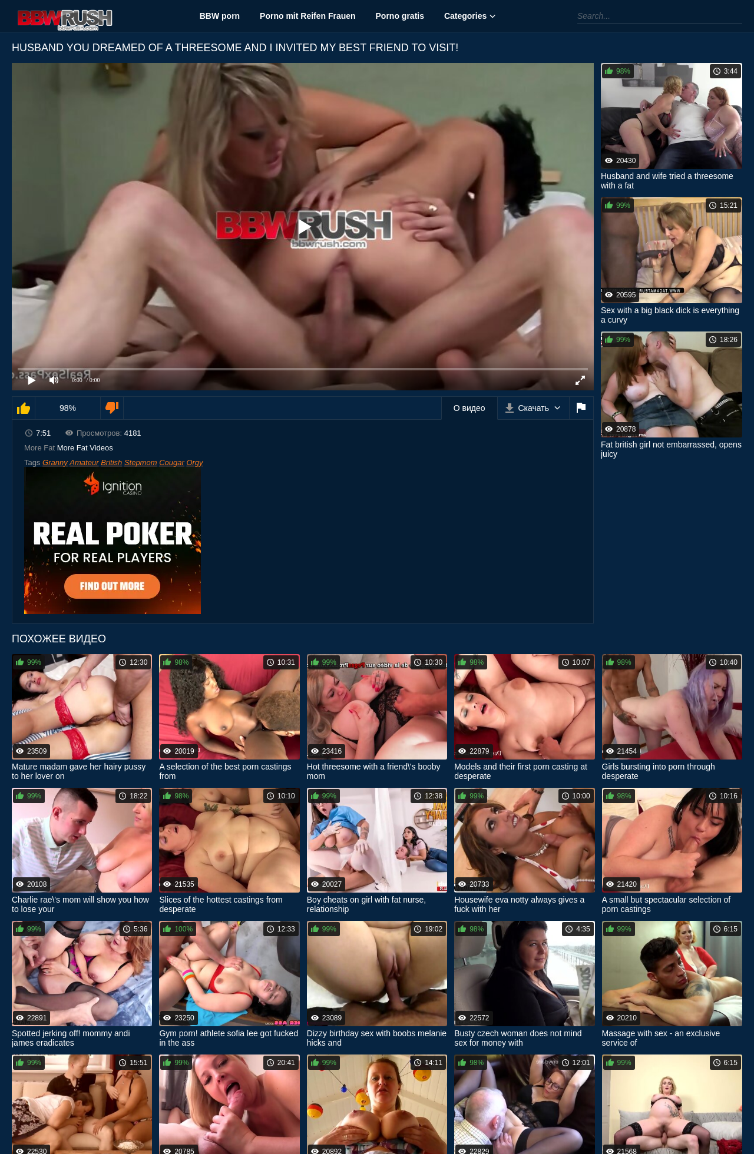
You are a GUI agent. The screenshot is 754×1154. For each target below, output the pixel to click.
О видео (469, 408)
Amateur (84, 462)
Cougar (171, 462)
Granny (55, 462)
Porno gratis (400, 16)
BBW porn (220, 16)
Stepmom (140, 462)
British (111, 462)
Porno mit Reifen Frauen (308, 16)
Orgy (194, 462)
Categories (465, 16)
